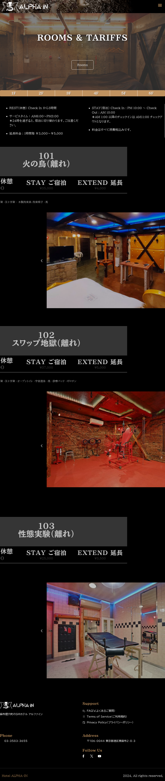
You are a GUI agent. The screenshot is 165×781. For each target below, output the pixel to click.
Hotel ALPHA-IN (15, 775)
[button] (160, 5)
